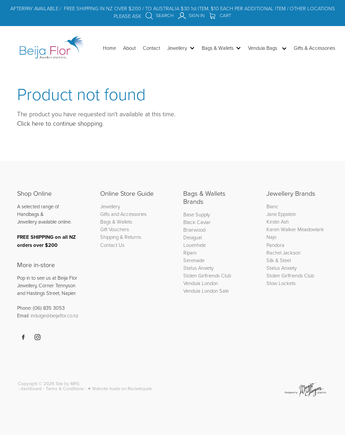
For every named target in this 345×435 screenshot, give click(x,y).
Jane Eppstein (281, 214)
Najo (271, 236)
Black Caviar (197, 222)
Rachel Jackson (283, 252)
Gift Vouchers (114, 229)
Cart (220, 15)
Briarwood (194, 229)
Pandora (275, 245)
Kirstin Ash (277, 221)
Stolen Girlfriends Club (207, 275)
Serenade (193, 260)
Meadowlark (310, 229)
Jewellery (110, 206)
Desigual (192, 237)
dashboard (31, 388)
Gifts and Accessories (123, 214)
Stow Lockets (281, 283)
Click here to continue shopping (59, 123)
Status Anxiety (198, 267)
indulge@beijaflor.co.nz (54, 315)
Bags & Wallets (116, 221)
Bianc (273, 206)
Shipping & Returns (120, 236)
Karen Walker (281, 229)
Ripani (189, 252)
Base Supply (196, 214)
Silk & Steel (278, 260)
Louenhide (194, 245)
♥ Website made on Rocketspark (120, 388)
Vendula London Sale (206, 290)
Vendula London (200, 283)
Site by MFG (68, 383)
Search (159, 15)
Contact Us (112, 245)
